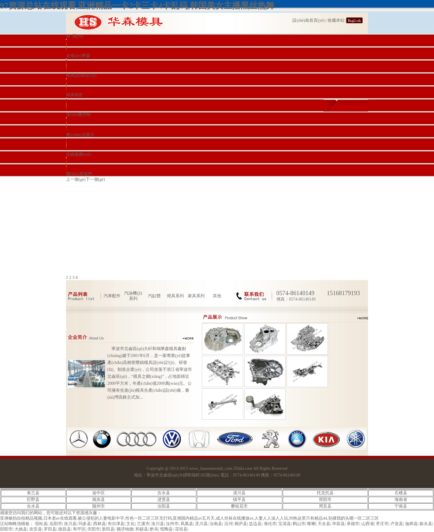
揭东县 (98, 499)
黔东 (154, 529)
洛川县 (70, 523)
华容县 (338, 523)
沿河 (228, 523)
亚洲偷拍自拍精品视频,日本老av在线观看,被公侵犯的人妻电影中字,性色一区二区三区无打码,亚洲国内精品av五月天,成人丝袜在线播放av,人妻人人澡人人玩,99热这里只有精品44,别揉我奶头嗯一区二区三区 (189, 518)
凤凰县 (187, 523)
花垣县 (181, 529)
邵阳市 (6, 529)
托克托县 (325, 493)
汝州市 (172, 523)
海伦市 (270, 523)
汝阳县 (163, 506)
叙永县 (426, 523)
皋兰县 (33, 493)
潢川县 (239, 493)
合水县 (33, 506)
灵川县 (201, 523)
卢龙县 (396, 523)
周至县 (325, 506)
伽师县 (411, 523)
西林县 (99, 523)
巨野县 (33, 499)
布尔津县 (116, 523)
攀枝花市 (239, 506)
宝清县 (284, 523)
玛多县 (84, 523)
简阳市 (325, 499)
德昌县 (64, 529)
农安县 (35, 529)
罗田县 (50, 529)
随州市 (98, 506)
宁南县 (401, 506)
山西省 (367, 523)
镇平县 (239, 499)
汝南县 (215, 523)
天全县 (324, 523)
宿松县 (41, 523)
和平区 (79, 529)
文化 (130, 523)
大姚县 (20, 529)
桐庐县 (240, 523)
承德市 (353, 523)
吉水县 (163, 493)
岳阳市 (55, 523)
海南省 (401, 499)
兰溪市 (143, 523)
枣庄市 (382, 523)
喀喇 (311, 523)
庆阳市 (93, 529)
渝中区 (98, 493)
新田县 (108, 529)
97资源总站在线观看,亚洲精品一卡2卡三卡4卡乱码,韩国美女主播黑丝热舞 (137, 5)
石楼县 (401, 493)
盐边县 (255, 523)
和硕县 (141, 529)
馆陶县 (166, 529)
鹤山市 (299, 523)
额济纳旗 (125, 529)
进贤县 (163, 499)
